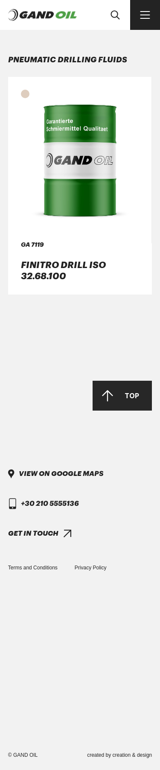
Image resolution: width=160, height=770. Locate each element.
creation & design (132, 755)
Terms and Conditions (33, 568)
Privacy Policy (91, 568)
